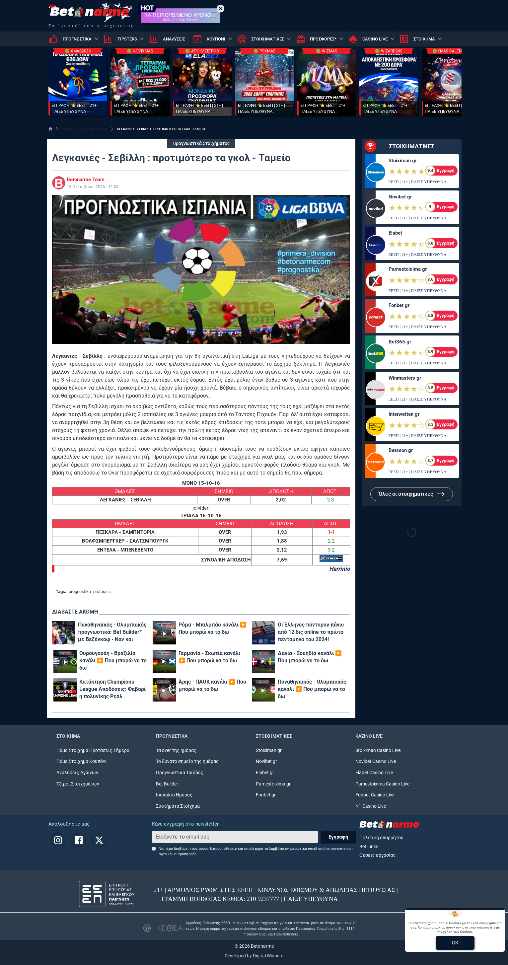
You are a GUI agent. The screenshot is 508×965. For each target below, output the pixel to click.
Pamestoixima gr (408, 269)
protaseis (102, 591)
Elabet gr (265, 773)
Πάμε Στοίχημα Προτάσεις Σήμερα (92, 750)
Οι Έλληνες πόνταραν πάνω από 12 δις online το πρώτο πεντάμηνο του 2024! (311, 632)
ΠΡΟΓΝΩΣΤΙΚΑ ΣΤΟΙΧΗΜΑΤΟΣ (84, 129)
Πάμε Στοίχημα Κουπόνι (81, 761)
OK (455, 943)
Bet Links (368, 847)
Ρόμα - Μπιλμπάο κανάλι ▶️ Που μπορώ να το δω (213, 628)
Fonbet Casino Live (375, 795)
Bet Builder (167, 784)
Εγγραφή (338, 837)
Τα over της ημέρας (176, 750)
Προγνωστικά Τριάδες (179, 773)
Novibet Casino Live (375, 761)
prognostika (80, 591)
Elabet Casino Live (374, 773)
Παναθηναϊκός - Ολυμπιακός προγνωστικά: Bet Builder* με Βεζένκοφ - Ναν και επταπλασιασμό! (112, 632)
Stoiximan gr (403, 161)
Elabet (395, 233)
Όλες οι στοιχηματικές (412, 494)
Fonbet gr (399, 305)
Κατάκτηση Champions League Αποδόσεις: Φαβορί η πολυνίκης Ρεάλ (112, 689)
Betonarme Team (86, 180)
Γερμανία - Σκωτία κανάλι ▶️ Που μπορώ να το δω (209, 657)
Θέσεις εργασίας (377, 855)
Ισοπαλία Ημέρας (174, 795)
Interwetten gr (404, 414)
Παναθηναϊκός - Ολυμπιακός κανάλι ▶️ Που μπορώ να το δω (312, 689)
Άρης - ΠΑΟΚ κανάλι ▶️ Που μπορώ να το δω (212, 685)
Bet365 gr (400, 342)
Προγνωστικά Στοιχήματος (201, 143)
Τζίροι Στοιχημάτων (77, 784)
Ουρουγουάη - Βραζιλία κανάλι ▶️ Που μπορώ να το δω (113, 660)
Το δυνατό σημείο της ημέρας (187, 761)
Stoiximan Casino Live (377, 750)
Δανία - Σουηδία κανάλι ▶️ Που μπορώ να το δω (310, 657)
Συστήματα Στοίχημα (178, 806)
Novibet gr (400, 197)
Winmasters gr (405, 378)
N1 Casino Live (370, 806)
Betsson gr (401, 450)
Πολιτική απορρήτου (381, 838)
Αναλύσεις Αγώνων (77, 773)
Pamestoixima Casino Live (382, 784)
